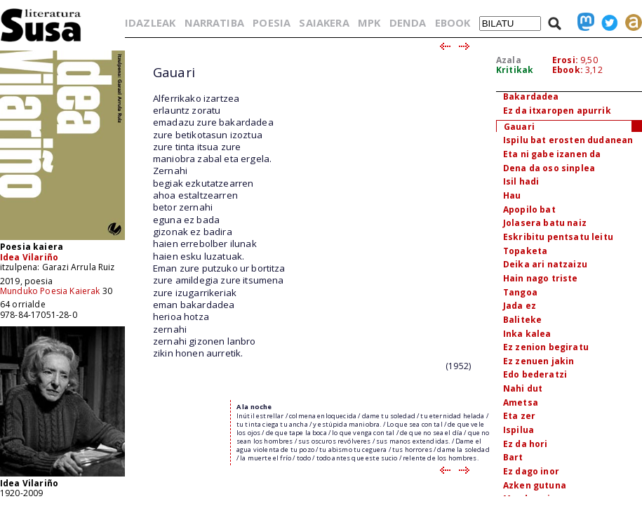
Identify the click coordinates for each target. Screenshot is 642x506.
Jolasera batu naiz (545, 223)
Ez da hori (525, 444)
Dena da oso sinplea (549, 168)
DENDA (408, 22)
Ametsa (520, 402)
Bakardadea (531, 96)
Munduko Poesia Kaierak (50, 291)
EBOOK (453, 22)
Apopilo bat (529, 209)
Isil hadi (521, 181)
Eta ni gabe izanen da (552, 154)
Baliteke (522, 320)
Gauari (519, 127)
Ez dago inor (531, 471)
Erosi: (565, 60)
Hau (512, 195)
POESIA (271, 22)
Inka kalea (527, 334)
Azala (508, 60)
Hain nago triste (540, 278)
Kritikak (514, 70)
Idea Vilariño (29, 257)
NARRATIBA (214, 22)
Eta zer (519, 416)
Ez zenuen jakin (538, 361)
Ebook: (567, 70)
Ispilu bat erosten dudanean (568, 140)
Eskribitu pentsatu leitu (558, 237)
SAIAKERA (324, 22)
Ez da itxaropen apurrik (557, 110)
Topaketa (525, 251)
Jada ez (519, 306)
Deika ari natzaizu (545, 264)
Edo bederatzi (535, 374)
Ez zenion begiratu (546, 347)
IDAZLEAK (150, 22)
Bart (513, 457)
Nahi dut (522, 388)
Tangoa (520, 292)
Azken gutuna (534, 485)
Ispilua (518, 430)
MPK (369, 22)
